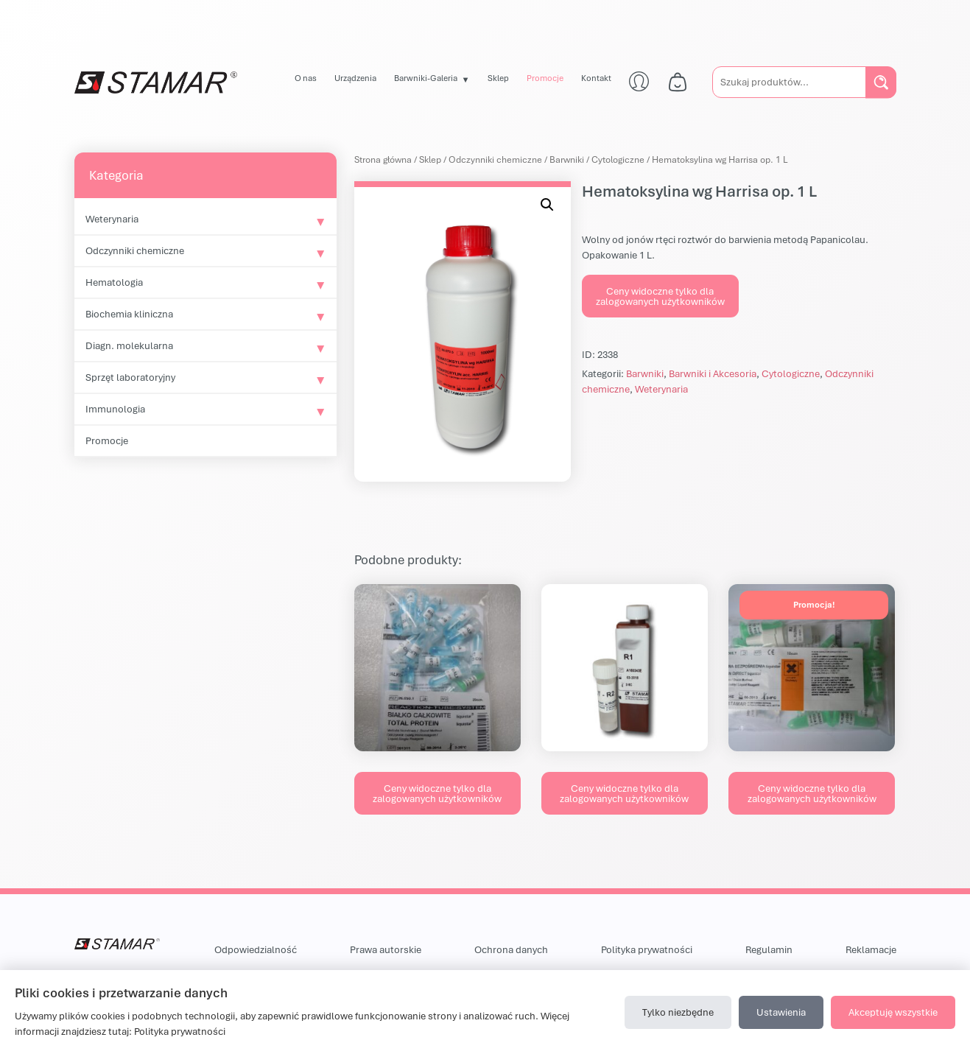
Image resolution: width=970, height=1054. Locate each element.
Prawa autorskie (385, 949)
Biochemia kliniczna (129, 313)
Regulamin (768, 949)
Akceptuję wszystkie (893, 1012)
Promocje (545, 77)
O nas (306, 77)
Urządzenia (355, 77)
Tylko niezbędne (678, 1012)
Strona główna (383, 159)
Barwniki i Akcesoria (712, 373)
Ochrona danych (511, 949)
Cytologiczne (617, 159)
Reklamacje (871, 949)
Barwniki (566, 159)
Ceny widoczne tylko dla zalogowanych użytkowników (660, 296)
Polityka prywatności (646, 949)
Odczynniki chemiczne (134, 250)
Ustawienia (781, 1012)
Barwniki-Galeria (425, 77)
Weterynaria (111, 218)
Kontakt (596, 77)
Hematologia (114, 282)
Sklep (498, 77)
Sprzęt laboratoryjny (130, 377)
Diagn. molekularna (129, 345)
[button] (547, 205)
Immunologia (115, 408)
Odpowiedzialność (255, 949)
